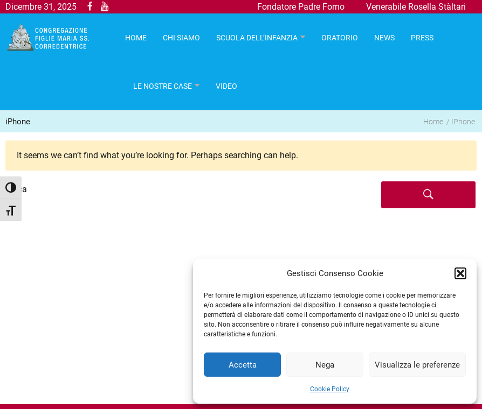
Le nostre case (162, 86)
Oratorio (339, 37)
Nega (324, 365)
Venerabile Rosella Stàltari (416, 7)
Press (422, 37)
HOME (136, 37)
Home (433, 121)
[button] (460, 273)
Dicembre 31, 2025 (41, 7)
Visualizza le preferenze (417, 365)
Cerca (16, 189)
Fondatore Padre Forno (301, 7)
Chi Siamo (181, 37)
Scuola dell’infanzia (257, 37)
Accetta (243, 365)
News (384, 37)
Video (226, 86)
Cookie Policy (329, 389)
